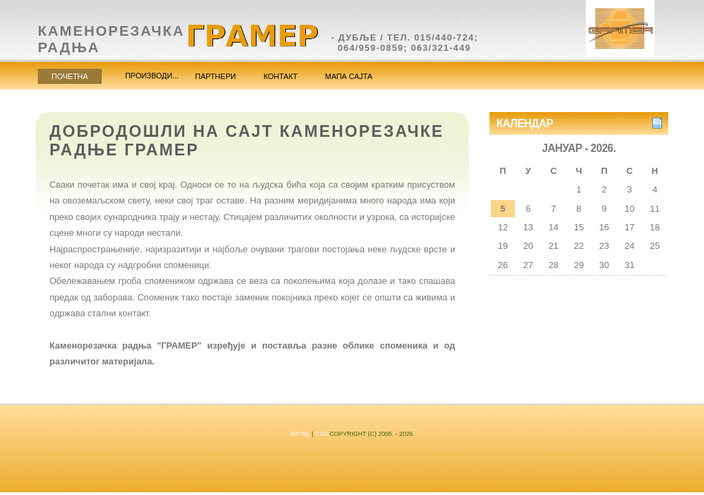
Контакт (280, 76)
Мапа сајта (349, 76)
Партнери (215, 76)
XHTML (299, 433)
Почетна (70, 76)
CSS (321, 433)
